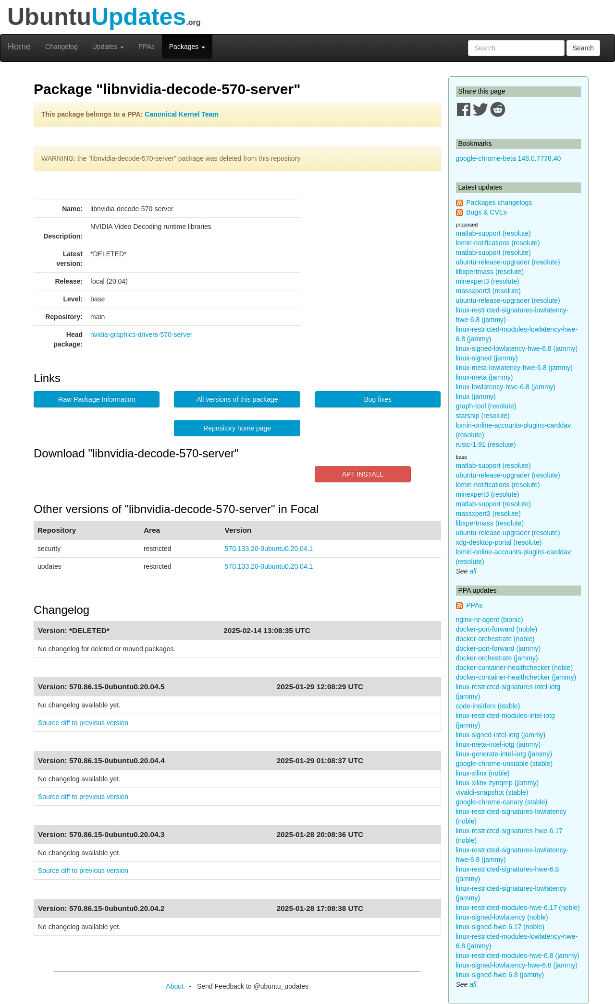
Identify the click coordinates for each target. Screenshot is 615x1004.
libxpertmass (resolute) (490, 271)
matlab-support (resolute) (493, 233)
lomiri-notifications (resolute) (498, 243)
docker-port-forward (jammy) (498, 648)
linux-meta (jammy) (484, 377)
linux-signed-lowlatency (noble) (502, 917)
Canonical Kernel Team (182, 114)
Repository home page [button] (237, 428)
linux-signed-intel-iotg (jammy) (501, 735)
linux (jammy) (476, 396)
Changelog (61, 46)
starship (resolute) (483, 415)
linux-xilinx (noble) (483, 773)
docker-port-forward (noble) (497, 629)
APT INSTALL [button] (363, 474)
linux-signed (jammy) (487, 358)
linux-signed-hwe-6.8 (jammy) (500, 975)
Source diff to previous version (83, 723)
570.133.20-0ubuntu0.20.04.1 (269, 548)
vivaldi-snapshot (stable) (492, 792)
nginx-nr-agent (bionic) (489, 619)
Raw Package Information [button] (96, 399)
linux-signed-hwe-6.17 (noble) (500, 927)
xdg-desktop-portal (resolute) (499, 542)
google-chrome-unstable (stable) (504, 763)
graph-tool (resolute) (486, 406)
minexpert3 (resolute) (487, 281)
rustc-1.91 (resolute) (486, 444)
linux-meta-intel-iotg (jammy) (498, 744)
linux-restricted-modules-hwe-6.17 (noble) (518, 907)
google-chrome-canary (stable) (502, 802)
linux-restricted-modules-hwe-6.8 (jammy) (518, 955)
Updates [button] (108, 46)
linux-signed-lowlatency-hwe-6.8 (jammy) (517, 348)
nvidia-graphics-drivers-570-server (141, 334)
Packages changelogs (499, 202)
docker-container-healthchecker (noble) (514, 667)
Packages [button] (187, 46)
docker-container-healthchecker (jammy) (516, 677)
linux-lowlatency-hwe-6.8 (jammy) (506, 387)
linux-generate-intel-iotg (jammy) (504, 754)
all (472, 571)
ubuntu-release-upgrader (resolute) (508, 262)
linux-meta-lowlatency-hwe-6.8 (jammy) (514, 367)
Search (583, 48)
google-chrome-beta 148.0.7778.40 (508, 158)
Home (19, 46)
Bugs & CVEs (486, 212)
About (175, 986)
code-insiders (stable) (488, 706)
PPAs (146, 46)
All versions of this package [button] (237, 399)
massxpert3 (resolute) (488, 291)
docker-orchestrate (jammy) (497, 658)
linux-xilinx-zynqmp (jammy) (497, 783)
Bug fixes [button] (378, 399)
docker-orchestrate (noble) (495, 639)
